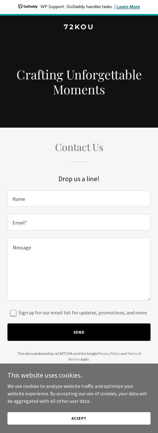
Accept (79, 418)
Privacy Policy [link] (109, 353)
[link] (79, 27)
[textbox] (79, 199)
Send (79, 332)
